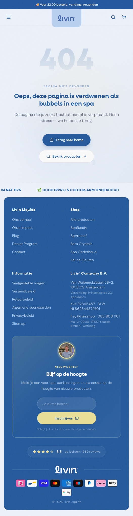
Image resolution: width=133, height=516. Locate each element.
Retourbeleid (22, 299)
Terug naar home (66, 141)
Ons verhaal (22, 219)
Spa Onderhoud (84, 252)
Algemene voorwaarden (31, 307)
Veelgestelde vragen (28, 283)
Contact (18, 252)
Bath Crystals (81, 243)
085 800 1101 (109, 316)
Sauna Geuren (82, 260)
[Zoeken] (113, 17)
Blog (15, 235)
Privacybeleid (23, 315)
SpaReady (79, 227)
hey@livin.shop (83, 316)
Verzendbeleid (23, 291)
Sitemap (19, 323)
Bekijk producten (66, 157)
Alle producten (83, 219)
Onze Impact (22, 227)
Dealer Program (24, 243)
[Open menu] (8, 17)
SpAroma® (79, 235)
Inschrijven (67, 418)
